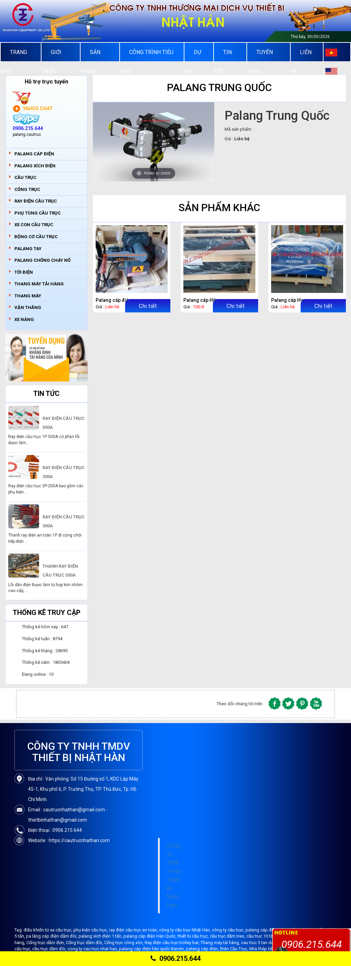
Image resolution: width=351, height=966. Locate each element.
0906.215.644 (175, 958)
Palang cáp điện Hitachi (122, 300)
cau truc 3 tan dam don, (264, 942)
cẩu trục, (23, 948)
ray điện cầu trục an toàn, (134, 929)
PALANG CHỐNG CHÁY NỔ (42, 260)
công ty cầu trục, (228, 929)
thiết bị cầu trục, (194, 936)
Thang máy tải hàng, (221, 942)
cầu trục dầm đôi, (50, 948)
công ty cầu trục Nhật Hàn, (185, 929)
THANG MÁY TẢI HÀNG (39, 283)
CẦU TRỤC (25, 177)
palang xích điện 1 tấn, (100, 936)
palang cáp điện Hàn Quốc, (150, 936)
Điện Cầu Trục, (234, 948)
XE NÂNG (24, 319)
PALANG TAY (27, 248)
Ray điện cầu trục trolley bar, (173, 942)
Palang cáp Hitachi (204, 300)
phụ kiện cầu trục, (91, 929)
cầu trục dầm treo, (228, 936)
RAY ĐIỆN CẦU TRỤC (35, 201)
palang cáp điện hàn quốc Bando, (152, 948)
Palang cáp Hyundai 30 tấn (300, 300)
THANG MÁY (27, 295)
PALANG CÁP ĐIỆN (34, 153)
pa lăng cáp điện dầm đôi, (52, 936)
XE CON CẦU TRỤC (33, 224)
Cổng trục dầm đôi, (85, 942)
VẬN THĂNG (27, 307)
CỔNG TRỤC (27, 189)
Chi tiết (148, 306)
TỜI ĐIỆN (23, 272)
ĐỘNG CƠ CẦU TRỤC (36, 236)
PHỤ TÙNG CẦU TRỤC (37, 213)
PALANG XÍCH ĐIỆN (35, 165)
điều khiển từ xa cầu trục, (48, 929)
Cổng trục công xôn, (124, 942)
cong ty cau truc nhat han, (93, 948)
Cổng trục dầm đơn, (46, 942)
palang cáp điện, (203, 948)
